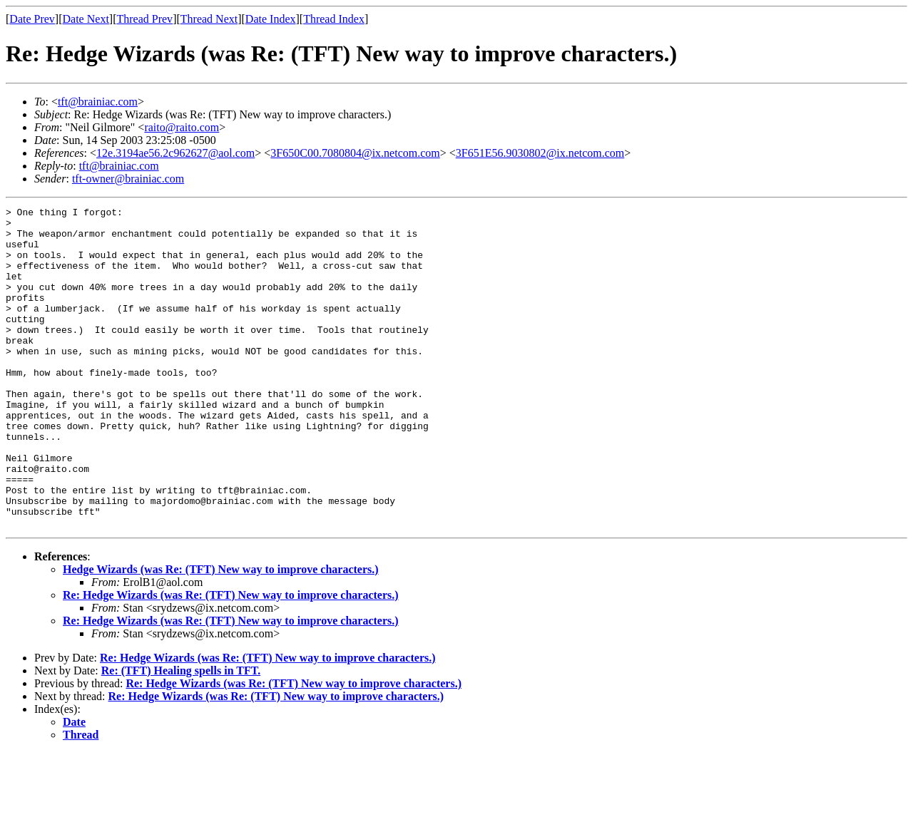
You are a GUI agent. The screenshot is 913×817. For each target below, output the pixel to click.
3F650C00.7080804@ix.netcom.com (354, 153)
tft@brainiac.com (98, 102)
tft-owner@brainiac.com (128, 179)
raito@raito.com (181, 127)
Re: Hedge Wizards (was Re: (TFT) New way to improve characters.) (231, 659)
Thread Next (209, 19)
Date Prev (32, 19)
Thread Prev (144, 19)
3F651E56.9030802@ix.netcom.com (540, 153)
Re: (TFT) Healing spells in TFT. (180, 735)
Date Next (86, 19)
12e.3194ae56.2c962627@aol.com (175, 153)
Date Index (270, 19)
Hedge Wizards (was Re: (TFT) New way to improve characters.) (221, 633)
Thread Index (333, 19)
